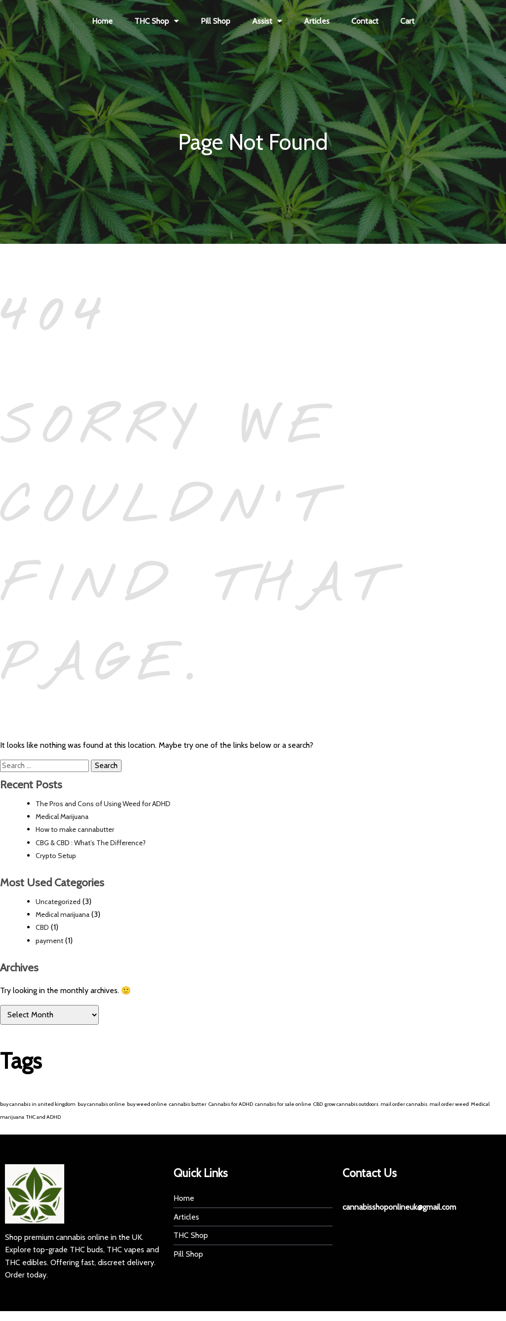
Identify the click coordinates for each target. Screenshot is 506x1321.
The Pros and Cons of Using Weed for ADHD (103, 803)
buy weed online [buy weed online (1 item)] (147, 1104)
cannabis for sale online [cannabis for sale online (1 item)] (283, 1104)
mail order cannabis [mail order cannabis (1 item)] (403, 1104)
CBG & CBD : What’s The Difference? (91, 842)
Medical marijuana (62, 914)
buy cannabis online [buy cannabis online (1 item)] (101, 1104)
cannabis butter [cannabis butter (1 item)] (188, 1104)
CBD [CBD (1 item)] (318, 1104)
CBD (42, 927)
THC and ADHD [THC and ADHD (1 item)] (43, 1117)
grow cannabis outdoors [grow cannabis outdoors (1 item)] (352, 1104)
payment (49, 940)
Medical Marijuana (62, 816)
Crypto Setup (56, 855)
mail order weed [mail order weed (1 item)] (449, 1104)
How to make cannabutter (75, 829)
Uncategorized (58, 901)
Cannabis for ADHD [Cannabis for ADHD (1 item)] (231, 1104)
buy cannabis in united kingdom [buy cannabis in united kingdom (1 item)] (38, 1104)
